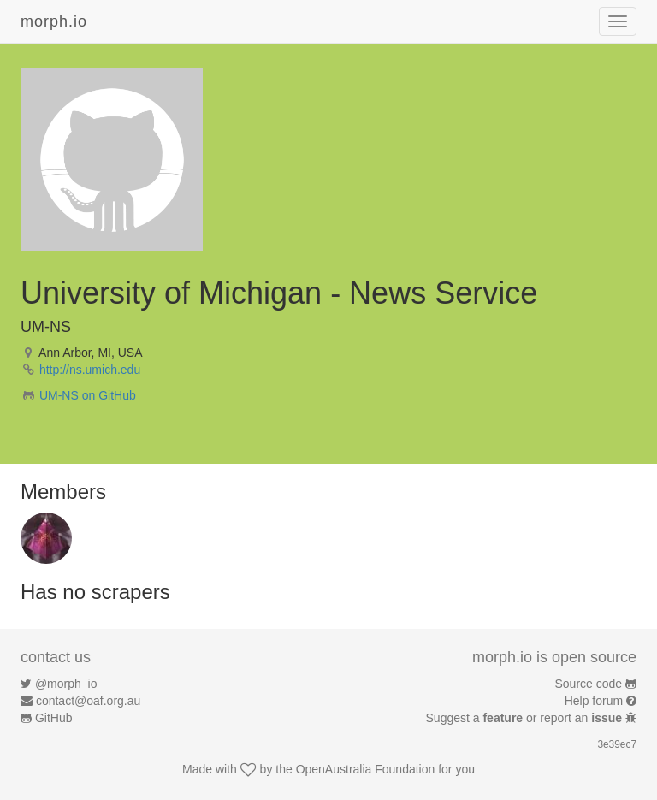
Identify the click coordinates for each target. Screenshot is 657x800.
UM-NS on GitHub (87, 395)
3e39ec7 (616, 744)
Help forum (594, 701)
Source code (589, 683)
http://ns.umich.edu (89, 369)
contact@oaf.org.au (88, 701)
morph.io (54, 21)
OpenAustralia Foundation (365, 769)
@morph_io (66, 683)
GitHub (54, 718)
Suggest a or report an (525, 718)
